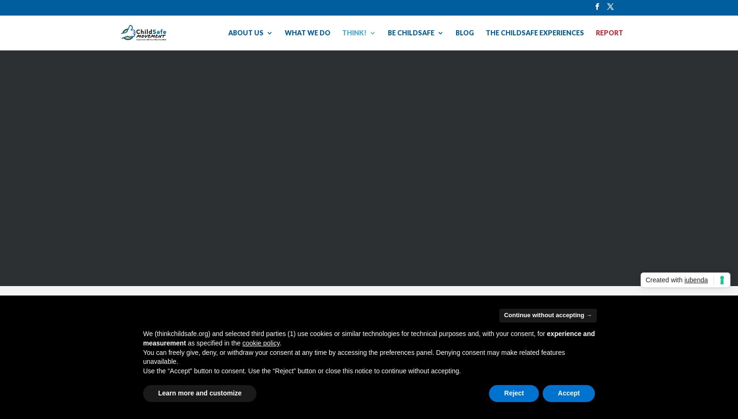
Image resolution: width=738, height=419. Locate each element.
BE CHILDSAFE (411, 33)
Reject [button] (514, 393)
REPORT (609, 33)
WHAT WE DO (307, 33)
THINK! (354, 33)
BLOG (465, 33)
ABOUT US (246, 33)
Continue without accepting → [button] (548, 315)
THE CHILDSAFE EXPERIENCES (535, 33)
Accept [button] (569, 393)
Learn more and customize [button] (199, 393)
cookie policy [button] (261, 343)
